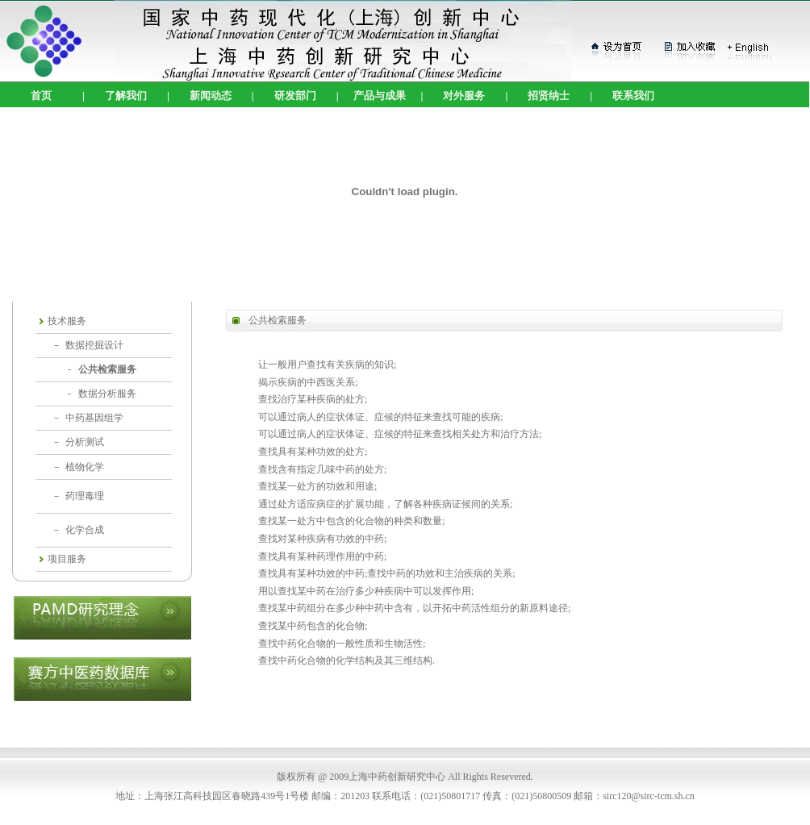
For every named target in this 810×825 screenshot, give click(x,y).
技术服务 (67, 321)
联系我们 (633, 96)
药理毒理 (84, 496)
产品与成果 (379, 96)
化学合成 (84, 529)
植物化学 (84, 467)
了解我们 (126, 96)
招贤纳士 (549, 96)
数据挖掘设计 (94, 345)
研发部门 (295, 96)
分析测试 (84, 442)
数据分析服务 (107, 393)
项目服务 (67, 559)
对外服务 (464, 96)
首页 (41, 96)
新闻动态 (211, 96)
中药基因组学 (94, 417)
